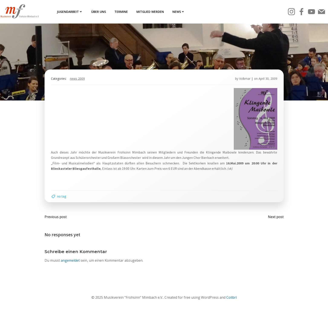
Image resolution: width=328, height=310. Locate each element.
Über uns (98, 12)
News (178, 12)
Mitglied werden (150, 12)
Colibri (231, 297)
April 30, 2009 (268, 79)
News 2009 (77, 79)
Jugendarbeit (70, 12)
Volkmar (244, 79)
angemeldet (70, 260)
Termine (121, 12)
